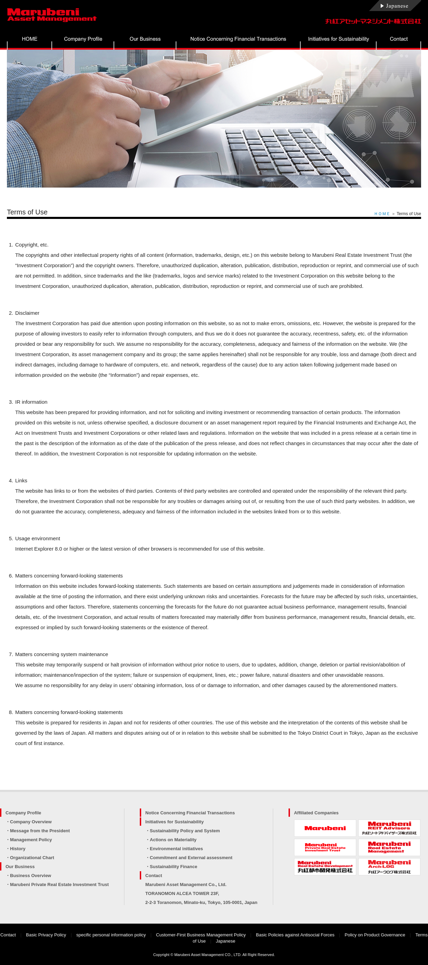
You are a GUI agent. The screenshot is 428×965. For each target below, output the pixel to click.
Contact (153, 875)
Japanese (225, 941)
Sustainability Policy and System (185, 830)
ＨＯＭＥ (382, 213)
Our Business (20, 866)
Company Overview (31, 821)
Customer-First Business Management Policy (201, 934)
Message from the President (40, 830)
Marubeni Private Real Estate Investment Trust (59, 884)
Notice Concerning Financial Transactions (190, 812)
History (18, 848)
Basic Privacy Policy (46, 934)
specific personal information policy (111, 934)
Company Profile (23, 812)
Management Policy (31, 839)
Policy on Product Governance (375, 934)
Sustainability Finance (173, 866)
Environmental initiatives (176, 848)
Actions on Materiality (173, 839)
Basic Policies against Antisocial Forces (295, 934)
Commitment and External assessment (191, 857)
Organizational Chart (32, 857)
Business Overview (30, 875)
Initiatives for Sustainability (174, 821)
